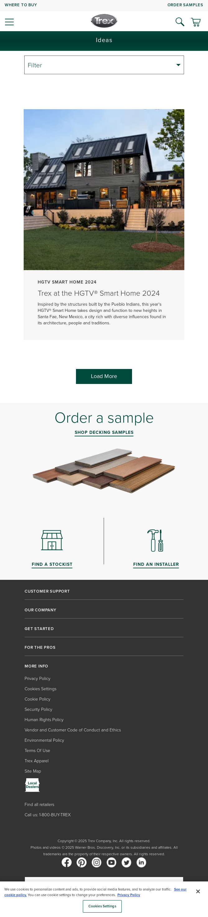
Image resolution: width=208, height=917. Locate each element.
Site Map (33, 771)
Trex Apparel (37, 761)
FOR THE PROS (40, 647)
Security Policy (38, 709)
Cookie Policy (37, 699)
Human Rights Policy (44, 719)
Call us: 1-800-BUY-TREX (48, 815)
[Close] (198, 891)
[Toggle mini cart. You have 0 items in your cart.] (195, 23)
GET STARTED (39, 629)
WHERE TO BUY (21, 5)
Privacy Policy (37, 678)
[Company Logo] (104, 21)
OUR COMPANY (40, 610)
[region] (104, 899)
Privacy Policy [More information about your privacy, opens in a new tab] (128, 895)
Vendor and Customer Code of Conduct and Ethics (73, 730)
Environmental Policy (44, 740)
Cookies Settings (40, 689)
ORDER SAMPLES (185, 5)
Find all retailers (39, 804)
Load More (104, 376)
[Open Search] (180, 21)
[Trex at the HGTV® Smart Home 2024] (104, 227)
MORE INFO (36, 666)
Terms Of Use (37, 750)
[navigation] (104, 15)
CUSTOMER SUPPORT (47, 591)
